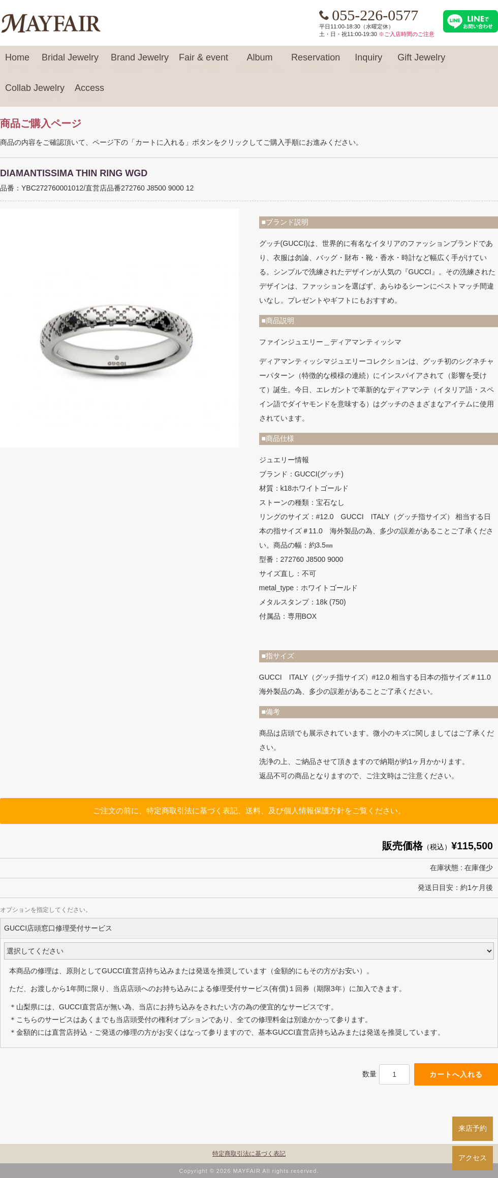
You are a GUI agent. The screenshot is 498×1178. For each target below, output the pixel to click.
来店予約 (472, 1128)
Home (17, 62)
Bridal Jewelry (70, 62)
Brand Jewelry (140, 62)
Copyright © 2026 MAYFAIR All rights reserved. (249, 1171)
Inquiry (368, 62)
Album (259, 62)
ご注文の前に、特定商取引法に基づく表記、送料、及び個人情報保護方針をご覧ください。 (249, 810)
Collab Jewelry (35, 92)
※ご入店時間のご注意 (406, 34)
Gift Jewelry (421, 62)
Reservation (315, 62)
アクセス (472, 1158)
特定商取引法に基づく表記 (249, 1153)
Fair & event (203, 62)
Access (89, 92)
